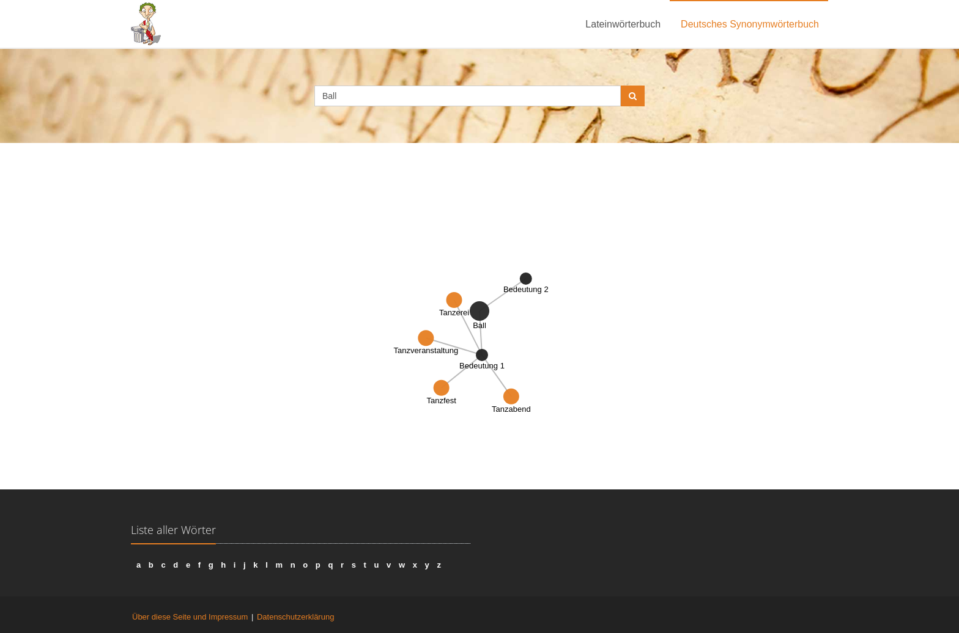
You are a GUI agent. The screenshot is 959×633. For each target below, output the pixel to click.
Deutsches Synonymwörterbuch (750, 24)
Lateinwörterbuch (623, 24)
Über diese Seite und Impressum (190, 616)
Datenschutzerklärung (295, 616)
